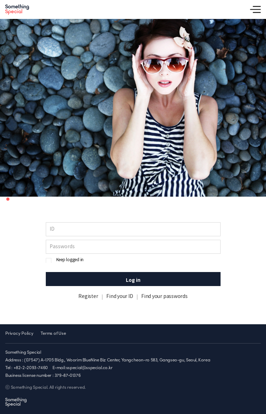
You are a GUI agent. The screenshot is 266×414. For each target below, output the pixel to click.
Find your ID (119, 296)
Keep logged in (70, 260)
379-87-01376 (67, 375)
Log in (133, 280)
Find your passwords (164, 296)
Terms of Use (53, 333)
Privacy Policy (19, 333)
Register (88, 296)
